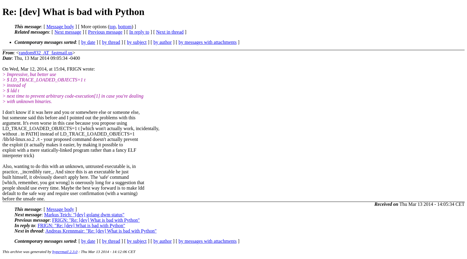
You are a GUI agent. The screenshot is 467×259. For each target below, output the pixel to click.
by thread (111, 42)
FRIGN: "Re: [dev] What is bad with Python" (96, 220)
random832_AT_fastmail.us (45, 52)
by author (162, 42)
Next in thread (170, 32)
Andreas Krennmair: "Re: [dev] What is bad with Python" (101, 230)
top (112, 26)
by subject (136, 42)
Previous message (105, 32)
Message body (60, 26)
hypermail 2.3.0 (65, 251)
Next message (67, 32)
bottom (124, 26)
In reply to (139, 32)
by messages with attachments (208, 42)
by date (88, 42)
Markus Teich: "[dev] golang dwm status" (84, 214)
